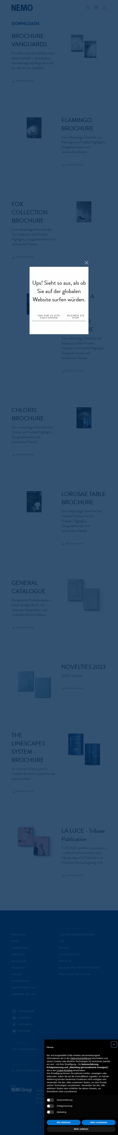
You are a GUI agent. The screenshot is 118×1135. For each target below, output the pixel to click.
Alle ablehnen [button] (64, 1122)
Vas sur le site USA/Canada (49, 316)
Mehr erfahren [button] (81, 1129)
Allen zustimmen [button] (98, 1122)
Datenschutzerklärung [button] (80, 1058)
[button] (114, 1044)
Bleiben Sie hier (75, 316)
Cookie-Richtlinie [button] (65, 1070)
